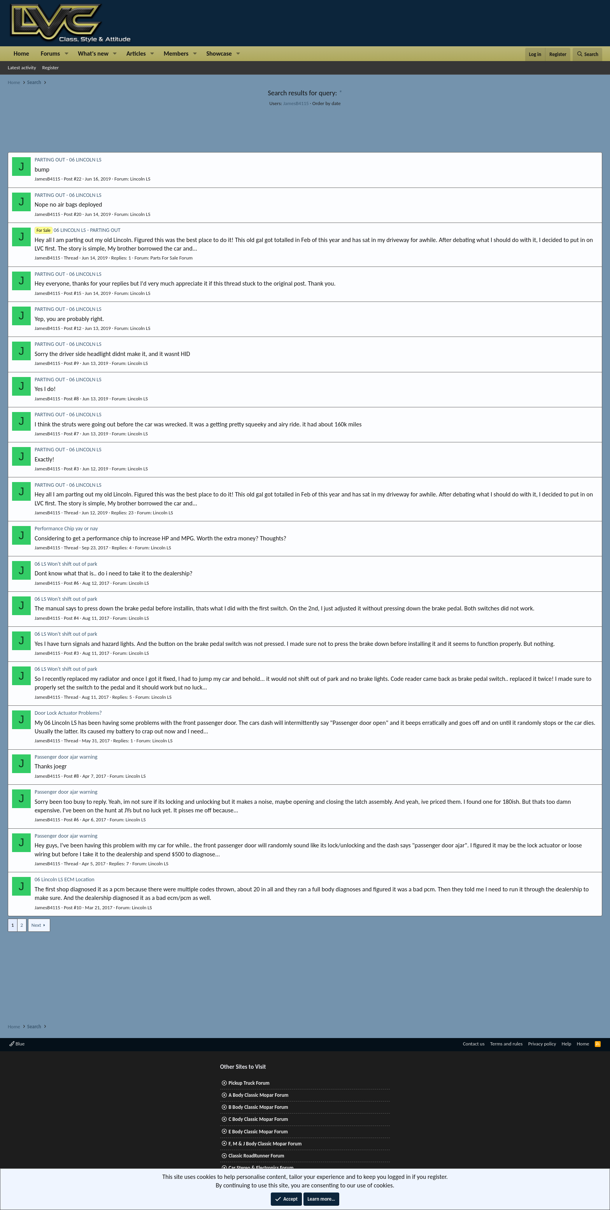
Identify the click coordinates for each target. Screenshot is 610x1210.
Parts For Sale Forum (172, 258)
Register (50, 67)
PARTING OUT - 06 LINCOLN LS (68, 159)
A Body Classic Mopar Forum (258, 1095)
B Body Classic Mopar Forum (258, 1107)
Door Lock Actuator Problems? (68, 713)
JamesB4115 (296, 103)
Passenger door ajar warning (66, 757)
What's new (93, 53)
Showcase (218, 53)
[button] (66, 53)
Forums (50, 53)
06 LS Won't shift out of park (66, 564)
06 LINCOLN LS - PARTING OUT (78, 230)
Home (21, 53)
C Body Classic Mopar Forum (258, 1119)
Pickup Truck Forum (248, 1083)
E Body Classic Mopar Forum (257, 1132)
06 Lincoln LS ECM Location (65, 879)
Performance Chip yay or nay (66, 528)
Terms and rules (506, 1044)
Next (36, 925)
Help (566, 1044)
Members (176, 53)
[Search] (587, 54)
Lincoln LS (140, 179)
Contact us (474, 1044)
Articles (136, 53)
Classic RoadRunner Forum (256, 1156)
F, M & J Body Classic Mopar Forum (264, 1144)
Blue (17, 1044)
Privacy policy (542, 1044)
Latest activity (22, 67)
